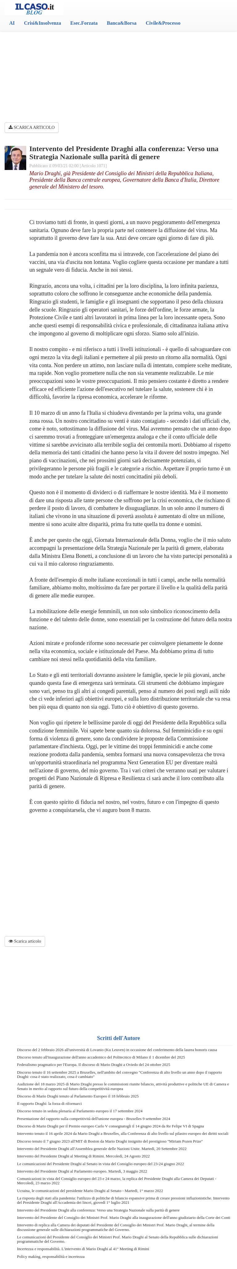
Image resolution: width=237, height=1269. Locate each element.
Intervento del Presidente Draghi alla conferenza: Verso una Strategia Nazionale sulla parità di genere (98, 1210)
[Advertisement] (118, 65)
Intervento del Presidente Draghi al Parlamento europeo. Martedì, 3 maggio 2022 (82, 1171)
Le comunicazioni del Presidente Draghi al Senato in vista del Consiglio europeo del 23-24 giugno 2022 (100, 1163)
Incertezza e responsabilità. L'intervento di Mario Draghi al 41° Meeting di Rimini (83, 1248)
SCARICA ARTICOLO (32, 127)
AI (12, 23)
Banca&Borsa (121, 23)
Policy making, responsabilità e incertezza (51, 1256)
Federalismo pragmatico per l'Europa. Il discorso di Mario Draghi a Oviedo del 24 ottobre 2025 (93, 1064)
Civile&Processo (163, 23)
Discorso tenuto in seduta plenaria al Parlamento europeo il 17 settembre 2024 (80, 1111)
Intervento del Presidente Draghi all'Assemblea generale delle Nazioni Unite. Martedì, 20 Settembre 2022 (102, 1148)
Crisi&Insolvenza (42, 23)
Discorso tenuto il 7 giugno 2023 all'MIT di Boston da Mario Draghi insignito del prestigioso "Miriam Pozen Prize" (110, 1141)
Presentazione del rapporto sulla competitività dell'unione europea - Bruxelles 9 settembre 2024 (93, 1118)
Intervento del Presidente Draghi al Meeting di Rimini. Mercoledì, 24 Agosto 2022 (83, 1156)
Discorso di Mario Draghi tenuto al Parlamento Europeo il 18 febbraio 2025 (78, 1096)
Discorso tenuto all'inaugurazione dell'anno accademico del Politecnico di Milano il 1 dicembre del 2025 (101, 1057)
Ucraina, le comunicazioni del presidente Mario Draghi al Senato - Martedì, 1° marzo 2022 (90, 1190)
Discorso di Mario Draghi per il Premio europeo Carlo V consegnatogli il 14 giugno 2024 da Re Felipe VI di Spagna (110, 1126)
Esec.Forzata (84, 23)
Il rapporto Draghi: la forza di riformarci (49, 1103)
